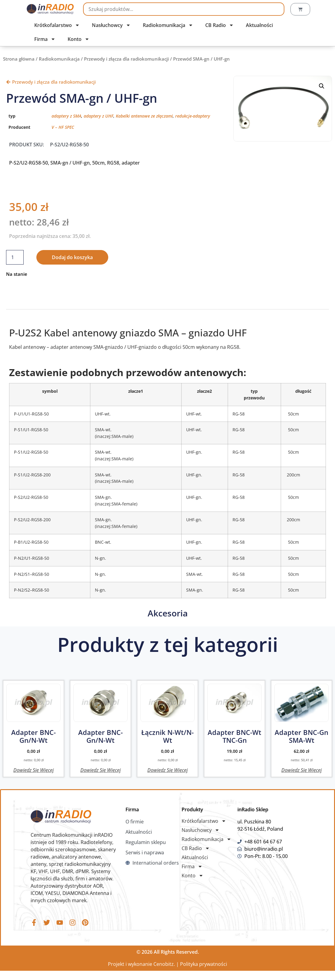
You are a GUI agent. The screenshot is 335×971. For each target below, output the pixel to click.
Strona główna (19, 59)
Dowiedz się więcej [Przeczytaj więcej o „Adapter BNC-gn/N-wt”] (33, 769)
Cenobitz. (164, 964)
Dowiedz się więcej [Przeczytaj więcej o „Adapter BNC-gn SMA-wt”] (301, 769)
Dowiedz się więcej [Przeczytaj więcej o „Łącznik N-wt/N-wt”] (167, 769)
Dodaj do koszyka (72, 257)
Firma (44, 39)
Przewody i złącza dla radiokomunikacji (126, 59)
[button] (321, 86)
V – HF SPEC (63, 127)
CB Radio (219, 25)
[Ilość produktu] (15, 257)
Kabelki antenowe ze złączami (144, 116)
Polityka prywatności (203, 964)
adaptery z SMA (66, 116)
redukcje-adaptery (192, 116)
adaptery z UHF (98, 116)
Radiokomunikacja (168, 25)
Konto (78, 39)
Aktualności (259, 25)
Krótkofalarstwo (57, 25)
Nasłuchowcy (111, 25)
